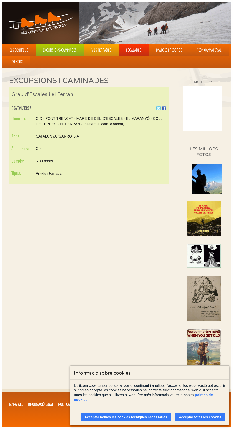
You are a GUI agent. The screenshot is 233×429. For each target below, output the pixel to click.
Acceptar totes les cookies (200, 417)
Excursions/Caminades (60, 49)
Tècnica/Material (209, 49)
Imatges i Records (169, 49)
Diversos (16, 61)
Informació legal (40, 404)
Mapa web (16, 404)
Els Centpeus (19, 49)
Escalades (133, 49)
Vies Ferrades (101, 49)
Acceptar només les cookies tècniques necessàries (126, 417)
